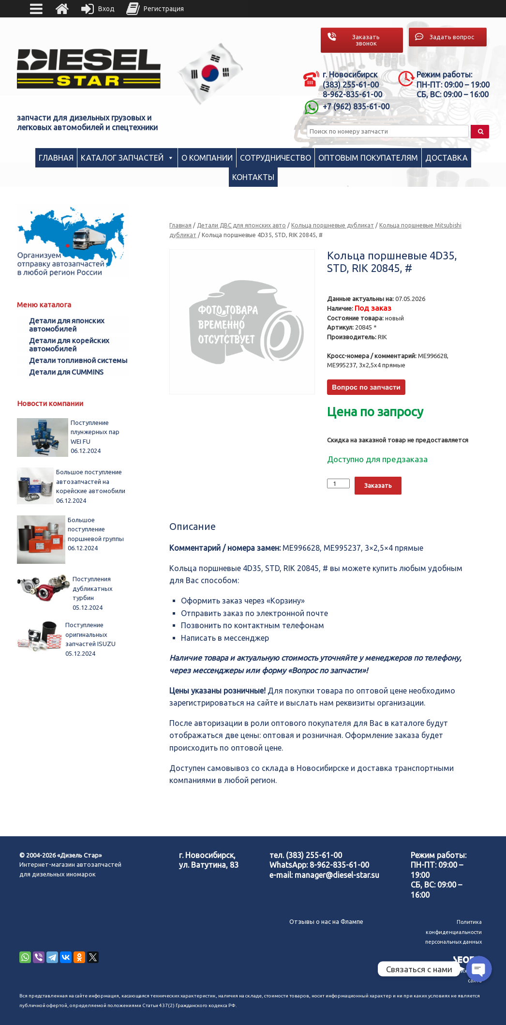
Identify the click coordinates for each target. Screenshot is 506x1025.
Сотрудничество (275, 157)
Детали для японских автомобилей (66, 325)
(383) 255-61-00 (314, 855)
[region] (210, 74)
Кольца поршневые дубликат (332, 225)
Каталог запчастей (122, 157)
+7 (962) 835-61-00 (356, 106)
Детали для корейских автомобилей (69, 344)
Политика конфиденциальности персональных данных (453, 932)
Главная (56, 157)
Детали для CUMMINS (66, 372)
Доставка (446, 157)
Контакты (253, 177)
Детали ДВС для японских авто (241, 225)
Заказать (378, 485)
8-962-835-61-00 (339, 864)
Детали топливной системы (78, 360)
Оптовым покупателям (368, 157)
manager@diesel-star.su (337, 875)
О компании (207, 157)
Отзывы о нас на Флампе (326, 921)
